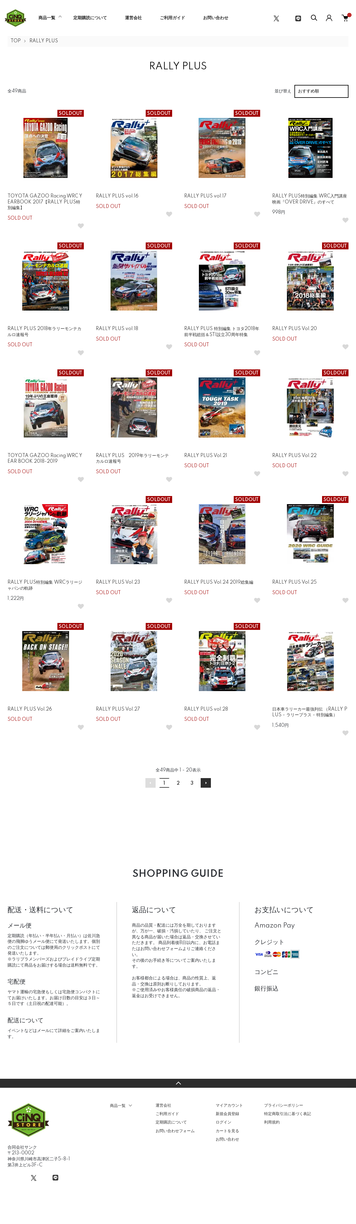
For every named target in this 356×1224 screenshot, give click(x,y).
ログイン (223, 1122)
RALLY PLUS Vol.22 (294, 455)
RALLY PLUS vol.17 (205, 196)
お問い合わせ (215, 18)
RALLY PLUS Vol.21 (205, 455)
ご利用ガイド (172, 18)
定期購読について (90, 18)
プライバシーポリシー (283, 1105)
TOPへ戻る (178, 1083)
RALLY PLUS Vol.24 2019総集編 (218, 582)
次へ (206, 783)
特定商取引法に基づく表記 (287, 1114)
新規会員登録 (227, 1114)
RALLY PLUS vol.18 (117, 328)
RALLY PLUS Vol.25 (294, 582)
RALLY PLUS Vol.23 (118, 582)
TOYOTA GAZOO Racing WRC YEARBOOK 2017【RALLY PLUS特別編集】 (45, 202)
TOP (16, 41)
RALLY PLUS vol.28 (206, 709)
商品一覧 (46, 18)
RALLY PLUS (43, 41)
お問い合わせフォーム (175, 1131)
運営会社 (133, 18)
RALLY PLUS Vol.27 (118, 709)
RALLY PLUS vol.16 (117, 196)
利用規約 (272, 1122)
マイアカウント (229, 1105)
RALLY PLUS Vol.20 (294, 328)
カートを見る (227, 1131)
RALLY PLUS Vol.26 (30, 709)
